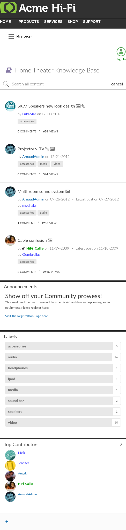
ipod (11, 379)
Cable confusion (33, 240)
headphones (18, 368)
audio (43, 212)
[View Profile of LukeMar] (29, 114)
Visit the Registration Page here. (27, 316)
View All (63, 444)
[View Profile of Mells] (21, 452)
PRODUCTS (29, 21)
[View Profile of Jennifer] (23, 463)
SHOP (73, 21)
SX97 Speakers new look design (47, 105)
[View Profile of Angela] (22, 473)
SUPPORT (92, 21)
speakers (15, 411)
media (43, 163)
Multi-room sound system (41, 191)
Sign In (120, 59)
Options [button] (120, 49)
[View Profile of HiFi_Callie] (35, 248)
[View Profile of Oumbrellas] (31, 254)
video (57, 163)
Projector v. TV (31, 148)
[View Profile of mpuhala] (29, 205)
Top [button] (7, 521)
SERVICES (53, 21)
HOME (5, 21)
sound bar (16, 400)
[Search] (54, 84)
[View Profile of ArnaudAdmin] (33, 156)
